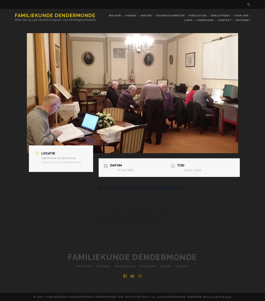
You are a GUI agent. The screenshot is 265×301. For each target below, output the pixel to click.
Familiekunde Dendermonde (55, 15)
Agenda (130, 15)
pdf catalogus (176, 217)
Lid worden (147, 266)
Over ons (241, 15)
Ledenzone (205, 20)
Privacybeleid (124, 266)
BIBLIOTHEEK (220, 15)
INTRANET (243, 20)
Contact (225, 20)
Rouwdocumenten (170, 15)
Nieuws (146, 15)
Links (188, 20)
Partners (103, 266)
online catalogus (211, 217)
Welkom (115, 15)
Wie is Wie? (84, 266)
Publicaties (198, 15)
